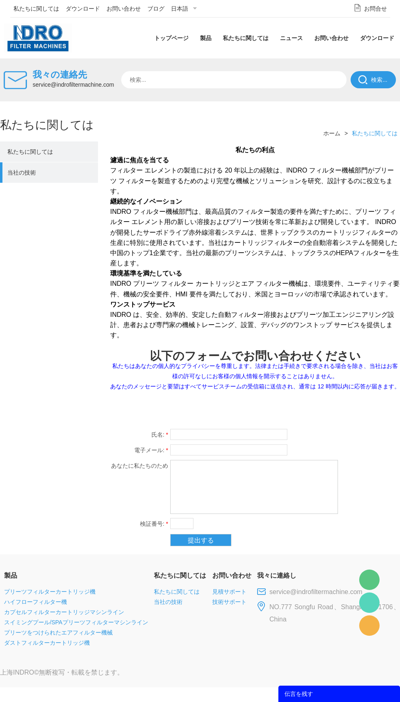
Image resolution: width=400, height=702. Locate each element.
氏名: (159, 434)
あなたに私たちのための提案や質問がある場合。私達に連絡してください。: (139, 466)
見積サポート (229, 591)
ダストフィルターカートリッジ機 (47, 642)
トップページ (171, 38)
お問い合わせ (124, 8)
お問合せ (375, 8)
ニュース (291, 38)
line (276, 408)
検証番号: (154, 523)
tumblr (364, 408)
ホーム (331, 133)
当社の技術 (21, 172)
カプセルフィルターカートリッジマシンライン (64, 612)
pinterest (342, 408)
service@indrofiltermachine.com (73, 84)
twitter (297, 408)
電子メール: (151, 450)
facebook (254, 408)
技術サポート (229, 602)
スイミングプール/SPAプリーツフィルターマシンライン (76, 622)
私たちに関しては (36, 8)
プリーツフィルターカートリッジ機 (50, 591)
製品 (205, 38)
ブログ (155, 8)
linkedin (386, 408)
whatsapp (319, 408)
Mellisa (369, 602)
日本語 (179, 8)
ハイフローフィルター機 (35, 602)
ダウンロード (83, 8)
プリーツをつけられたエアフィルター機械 (58, 632)
